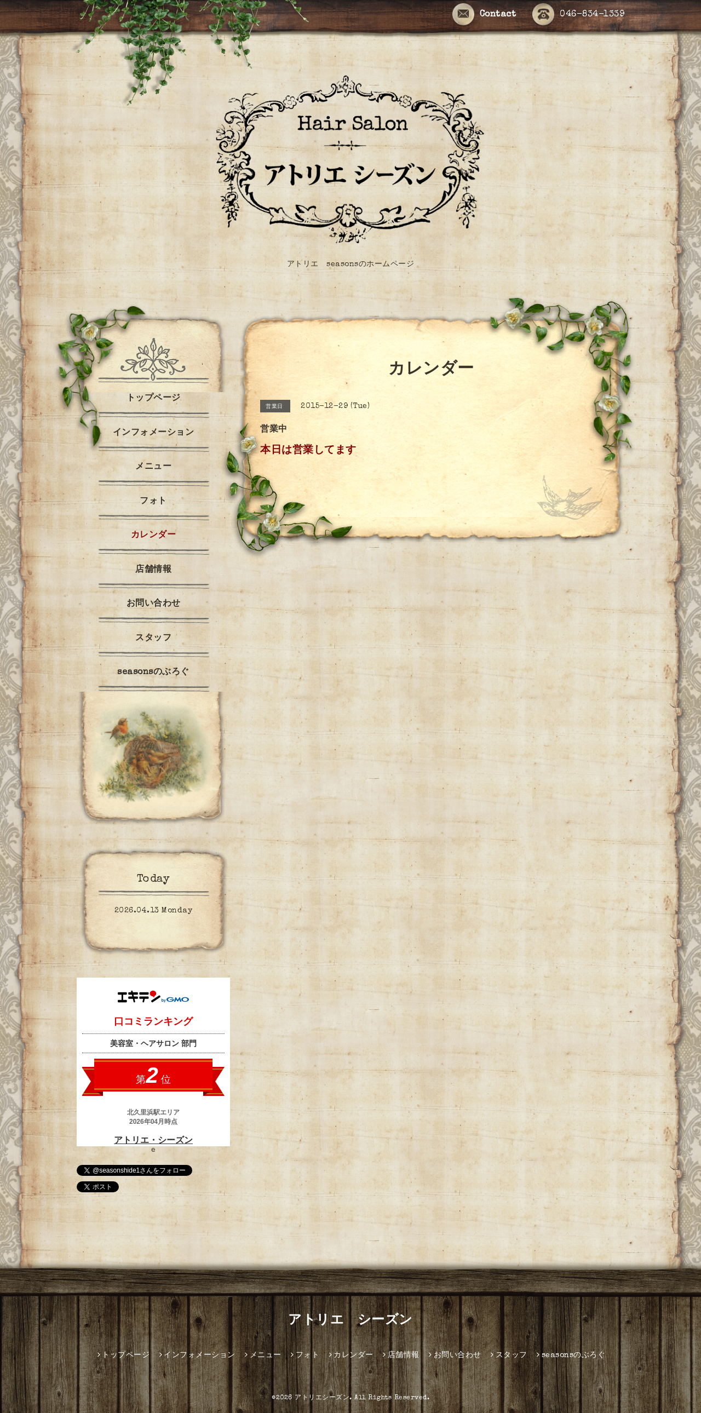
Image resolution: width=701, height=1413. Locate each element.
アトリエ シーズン (350, 1321)
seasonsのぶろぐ (153, 672)
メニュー (153, 467)
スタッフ (153, 638)
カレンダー (153, 535)
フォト (153, 501)
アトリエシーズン (322, 1398)
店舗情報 (153, 570)
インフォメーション (153, 433)
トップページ (154, 398)
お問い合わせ (154, 604)
